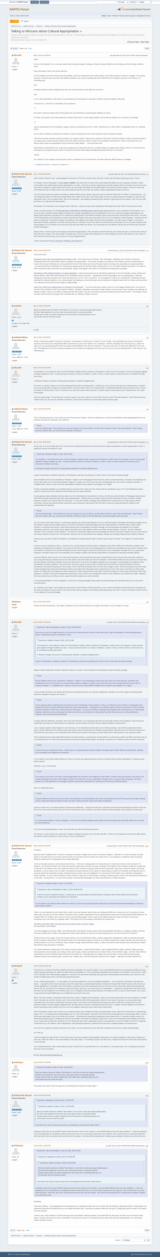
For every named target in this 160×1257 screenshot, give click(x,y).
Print (147, 48)
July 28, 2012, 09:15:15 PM (42, 1095)
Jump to (117, 1240)
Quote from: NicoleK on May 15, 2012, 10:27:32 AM (54, 454)
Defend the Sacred (23, 174)
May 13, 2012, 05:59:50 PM (42, 174)
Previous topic (133, 42)
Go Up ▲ (149, 1254)
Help (132, 1254)
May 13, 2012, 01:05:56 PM (42, 55)
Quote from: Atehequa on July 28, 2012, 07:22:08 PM (55, 1100)
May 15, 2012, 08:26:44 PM (42, 442)
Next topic (145, 42)
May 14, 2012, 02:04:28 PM (42, 337)
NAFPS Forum (19, 9)
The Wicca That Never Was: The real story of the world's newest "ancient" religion (64, 924)
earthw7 (18, 306)
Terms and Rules (140, 1254)
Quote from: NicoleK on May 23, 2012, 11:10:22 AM (54, 883)
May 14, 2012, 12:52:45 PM (42, 306)
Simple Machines (25, 1254)
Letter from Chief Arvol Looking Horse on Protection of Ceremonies (58, 287)
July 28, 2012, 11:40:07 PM (42, 1145)
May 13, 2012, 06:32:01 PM (42, 250)
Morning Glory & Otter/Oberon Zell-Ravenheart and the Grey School (83, 211)
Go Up (12, 1230)
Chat (108, 16)
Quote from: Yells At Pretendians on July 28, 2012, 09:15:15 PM (58, 1151)
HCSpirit (18, 966)
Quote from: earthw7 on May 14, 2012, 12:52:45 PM (54, 1067)
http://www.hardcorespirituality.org (51, 1055)
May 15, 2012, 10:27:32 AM (42, 367)
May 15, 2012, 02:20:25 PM (42, 409)
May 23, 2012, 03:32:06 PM (42, 846)
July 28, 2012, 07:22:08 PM (42, 1062)
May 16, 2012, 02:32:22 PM (42, 601)
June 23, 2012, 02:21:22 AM (42, 966)
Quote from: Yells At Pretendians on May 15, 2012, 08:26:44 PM (59, 627)
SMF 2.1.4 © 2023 (13, 1254)
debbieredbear (21, 337)
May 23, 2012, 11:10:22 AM (42, 622)
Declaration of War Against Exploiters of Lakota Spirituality (55, 273)
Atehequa (18, 1062)
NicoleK (18, 55)
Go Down (13, 48)
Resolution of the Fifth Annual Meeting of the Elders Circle (55, 259)
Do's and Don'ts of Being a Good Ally (65, 241)
